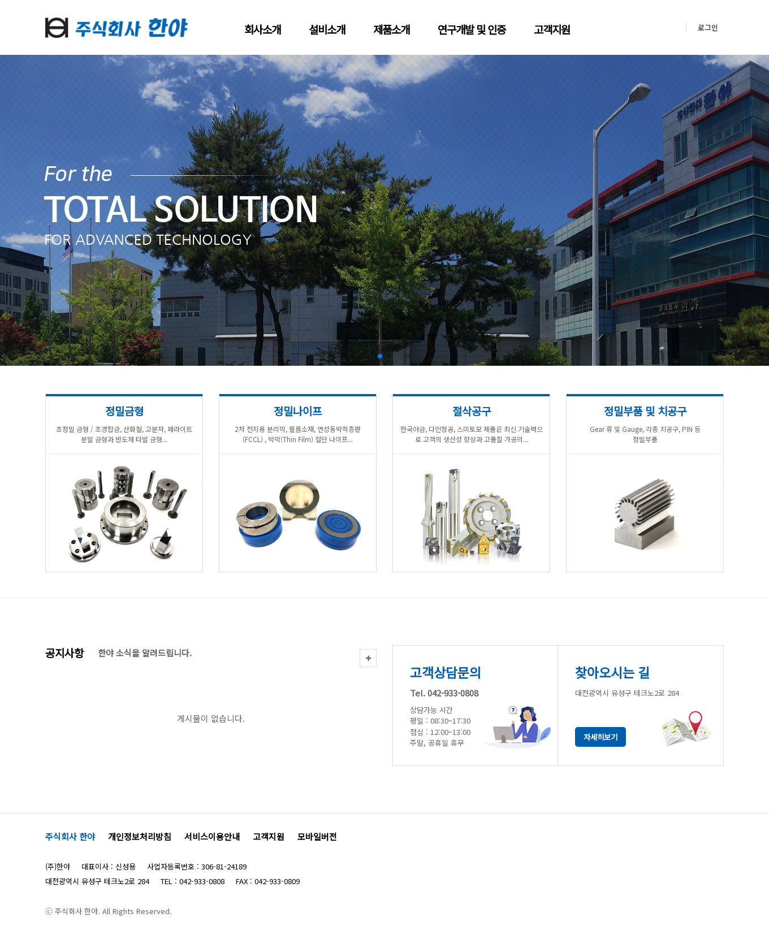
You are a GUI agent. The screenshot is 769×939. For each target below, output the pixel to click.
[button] (380, 356)
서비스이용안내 (212, 836)
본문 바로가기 (0, 0)
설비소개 (327, 29)
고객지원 (552, 29)
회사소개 (262, 29)
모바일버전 (317, 836)
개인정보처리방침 (139, 836)
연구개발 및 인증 (472, 29)
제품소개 (391, 29)
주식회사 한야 (70, 836)
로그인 (708, 27)
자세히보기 (600, 737)
